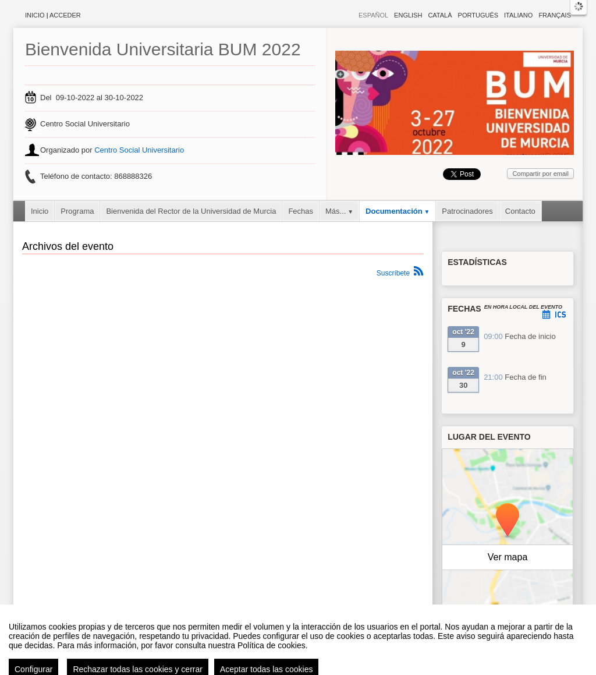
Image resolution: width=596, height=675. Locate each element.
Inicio (35, 15)
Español (373, 15)
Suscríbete (393, 273)
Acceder (65, 15)
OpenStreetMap (522, 618)
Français (554, 15)
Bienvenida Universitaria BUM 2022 (163, 49)
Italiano (518, 15)
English (408, 15)
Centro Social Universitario (139, 150)
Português (478, 15)
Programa (77, 211)
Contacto (520, 211)
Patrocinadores (467, 211)
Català (440, 15)
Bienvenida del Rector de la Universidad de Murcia (191, 211)
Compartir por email (540, 173)
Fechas (300, 211)
